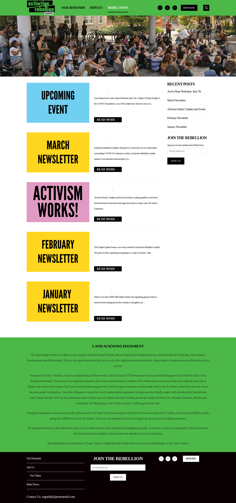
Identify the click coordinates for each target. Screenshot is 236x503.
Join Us (176, 160)
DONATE (189, 8)
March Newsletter (105, 135)
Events (112, 91)
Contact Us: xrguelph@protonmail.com (51, 497)
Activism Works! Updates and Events (118, 184)
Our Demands (34, 458)
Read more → (108, 119)
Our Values (35, 475)
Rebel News (33, 484)
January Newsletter (106, 284)
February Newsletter (107, 234)
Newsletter (117, 141)
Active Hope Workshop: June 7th (115, 85)
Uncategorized (121, 190)
